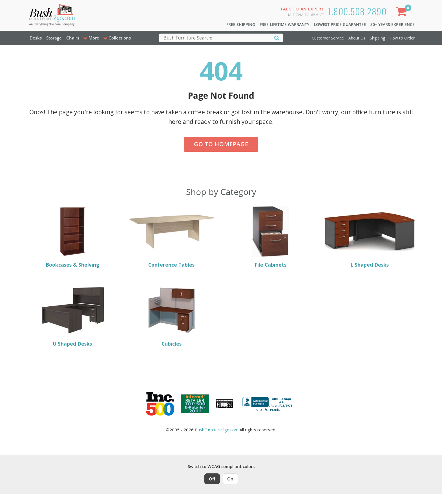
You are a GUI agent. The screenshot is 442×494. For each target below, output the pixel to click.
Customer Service (328, 38)
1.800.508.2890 (357, 11)
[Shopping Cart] (402, 13)
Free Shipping (240, 24)
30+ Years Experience (392, 24)
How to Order (402, 38)
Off (212, 479)
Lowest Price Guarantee (340, 24)
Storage (54, 38)
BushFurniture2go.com (216, 429)
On (230, 479)
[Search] (276, 37)
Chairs (72, 38)
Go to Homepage (221, 144)
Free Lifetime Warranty (284, 24)
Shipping (377, 38)
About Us (356, 38)
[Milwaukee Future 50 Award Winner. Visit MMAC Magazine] (224, 403)
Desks (36, 38)
